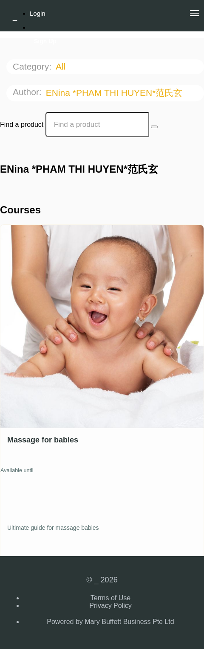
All (62, 66)
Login (37, 13)
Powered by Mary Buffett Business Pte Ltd (110, 621)
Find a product (21, 124)
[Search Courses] (154, 127)
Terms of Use (110, 597)
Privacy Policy (110, 605)
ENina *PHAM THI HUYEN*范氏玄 (115, 93)
